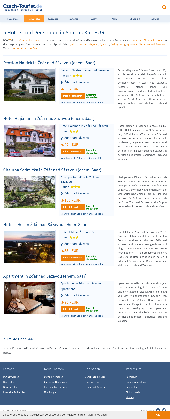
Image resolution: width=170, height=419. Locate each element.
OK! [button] (158, 414)
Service (156, 18)
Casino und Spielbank (55, 381)
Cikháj (114, 44)
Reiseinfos (13, 18)
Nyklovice (132, 44)
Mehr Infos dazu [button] (97, 414)
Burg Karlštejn (10, 387)
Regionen (75, 18)
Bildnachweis (133, 392)
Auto (115, 18)
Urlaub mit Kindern (95, 387)
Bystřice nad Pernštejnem (83, 44)
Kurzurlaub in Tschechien (57, 387)
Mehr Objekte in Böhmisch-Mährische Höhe (82, 102)
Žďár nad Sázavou (29, 40)
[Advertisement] (88, 7)
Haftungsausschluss (136, 381)
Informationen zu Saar (25, 48)
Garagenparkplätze (95, 376)
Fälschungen (50, 392)
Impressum (131, 376)
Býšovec (104, 44)
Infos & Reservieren (72, 95)
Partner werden (11, 376)
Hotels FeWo (34, 18)
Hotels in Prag (92, 381)
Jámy (122, 44)
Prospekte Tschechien (14, 392)
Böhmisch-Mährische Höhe (147, 40)
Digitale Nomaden (53, 376)
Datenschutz (132, 387)
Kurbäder (54, 18)
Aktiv (95, 18)
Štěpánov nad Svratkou (152, 44)
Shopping (136, 18)
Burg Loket (8, 381)
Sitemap (130, 397)
